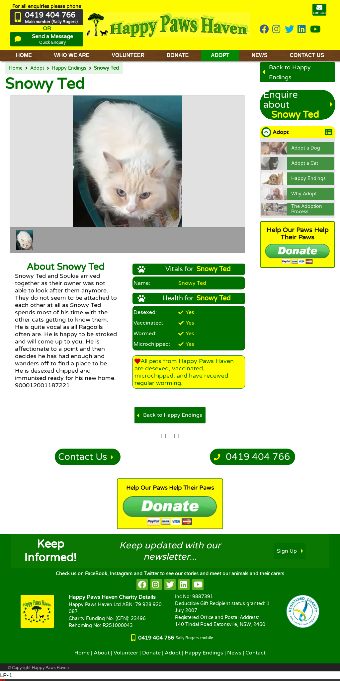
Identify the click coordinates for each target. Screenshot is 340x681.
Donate (151, 653)
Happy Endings (69, 68)
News (234, 653)
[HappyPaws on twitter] (289, 29)
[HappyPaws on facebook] (142, 584)
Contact (255, 653)
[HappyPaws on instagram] (277, 29)
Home (16, 68)
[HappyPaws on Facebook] (264, 29)
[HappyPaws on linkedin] (302, 29)
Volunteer (126, 653)
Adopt (37, 68)
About (102, 653)
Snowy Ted (106, 68)
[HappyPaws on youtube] (315, 29)
